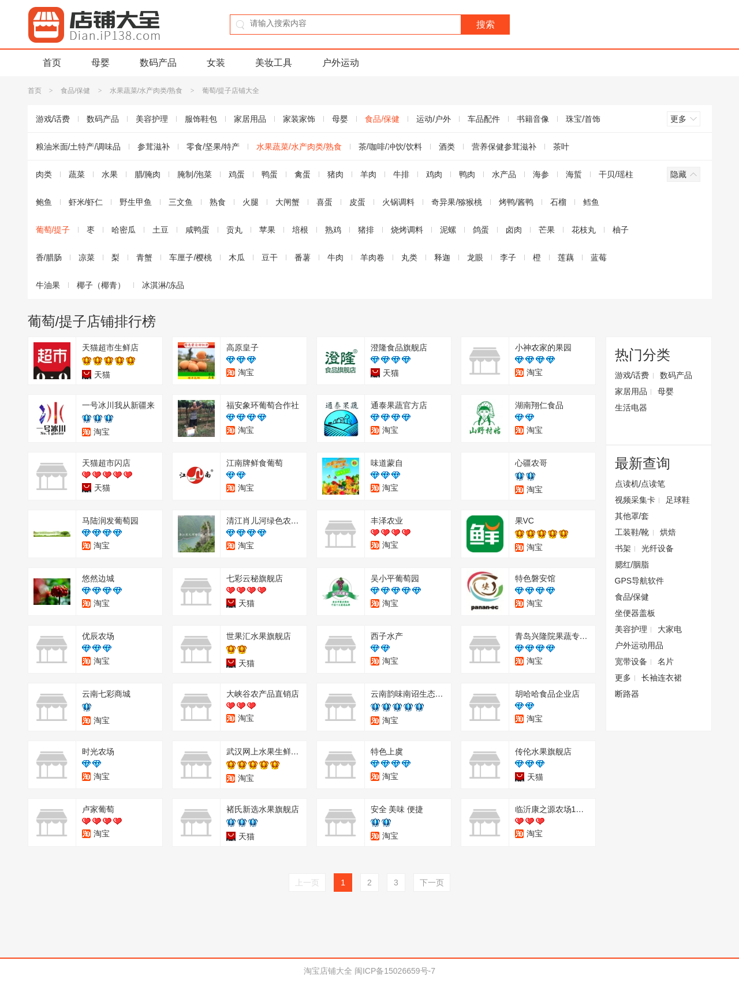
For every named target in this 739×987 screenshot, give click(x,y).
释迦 (442, 257)
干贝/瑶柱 (616, 174)
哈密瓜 (123, 229)
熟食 (218, 202)
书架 (623, 548)
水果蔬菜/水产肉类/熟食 (146, 91)
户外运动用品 (639, 645)
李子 (508, 257)
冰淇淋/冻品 (163, 285)
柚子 (621, 229)
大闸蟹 (287, 202)
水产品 (504, 174)
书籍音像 (533, 119)
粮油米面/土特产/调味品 (78, 146)
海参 (541, 174)
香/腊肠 (49, 257)
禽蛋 (302, 174)
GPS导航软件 (640, 580)
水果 (110, 174)
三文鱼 (181, 202)
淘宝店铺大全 (328, 970)
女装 (216, 63)
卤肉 (514, 229)
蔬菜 (77, 174)
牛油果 (48, 285)
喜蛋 (324, 202)
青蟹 (144, 257)
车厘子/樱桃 (190, 257)
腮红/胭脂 (632, 564)
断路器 (627, 693)
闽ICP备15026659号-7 (394, 970)
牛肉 (335, 257)
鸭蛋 (270, 174)
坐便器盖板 (635, 613)
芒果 (547, 229)
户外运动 (340, 63)
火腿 (250, 202)
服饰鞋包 (201, 119)
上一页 (307, 882)
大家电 (670, 629)
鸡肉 (434, 174)
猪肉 (335, 174)
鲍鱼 (44, 202)
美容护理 (152, 119)
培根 (300, 229)
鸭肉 (467, 174)
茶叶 (561, 146)
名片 (666, 661)
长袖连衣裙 (661, 677)
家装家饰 (299, 119)
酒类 (447, 146)
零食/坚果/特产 (213, 146)
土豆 (160, 229)
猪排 (366, 229)
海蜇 (574, 174)
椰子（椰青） (101, 285)
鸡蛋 (237, 174)
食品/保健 (75, 91)
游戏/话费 (53, 119)
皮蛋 (357, 202)
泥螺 (448, 229)
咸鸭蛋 (197, 229)
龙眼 (475, 257)
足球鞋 (678, 499)
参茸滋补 (153, 146)
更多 (623, 677)
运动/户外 (433, 119)
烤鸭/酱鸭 (516, 202)
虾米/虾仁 (86, 202)
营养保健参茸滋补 (504, 146)
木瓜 (237, 257)
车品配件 (484, 119)
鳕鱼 (591, 202)
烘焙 (668, 532)
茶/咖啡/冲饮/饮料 (390, 146)
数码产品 (158, 63)
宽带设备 (631, 661)
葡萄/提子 (53, 229)
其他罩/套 (632, 516)
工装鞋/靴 (632, 532)
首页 (52, 63)
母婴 (100, 63)
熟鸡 (333, 229)
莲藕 (566, 257)
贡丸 (234, 229)
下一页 (432, 882)
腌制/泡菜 (194, 174)
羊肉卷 (372, 257)
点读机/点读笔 (640, 483)
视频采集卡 (635, 499)
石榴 (558, 202)
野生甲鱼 (136, 202)
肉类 (44, 174)
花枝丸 (584, 229)
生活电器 (631, 407)
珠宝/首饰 (583, 119)
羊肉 (368, 174)
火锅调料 (398, 202)
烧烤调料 (407, 229)
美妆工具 (273, 63)
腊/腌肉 (148, 174)
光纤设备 (657, 548)
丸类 (409, 257)
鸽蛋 (481, 229)
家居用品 (250, 119)
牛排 (401, 174)
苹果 (267, 229)
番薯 (302, 257)
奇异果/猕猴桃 (456, 202)
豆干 (270, 257)
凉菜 (87, 257)
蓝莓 (599, 257)
